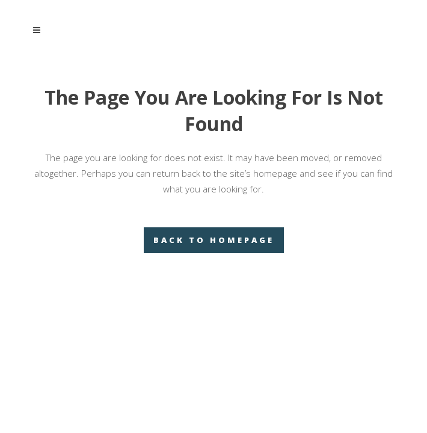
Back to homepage (213, 240)
